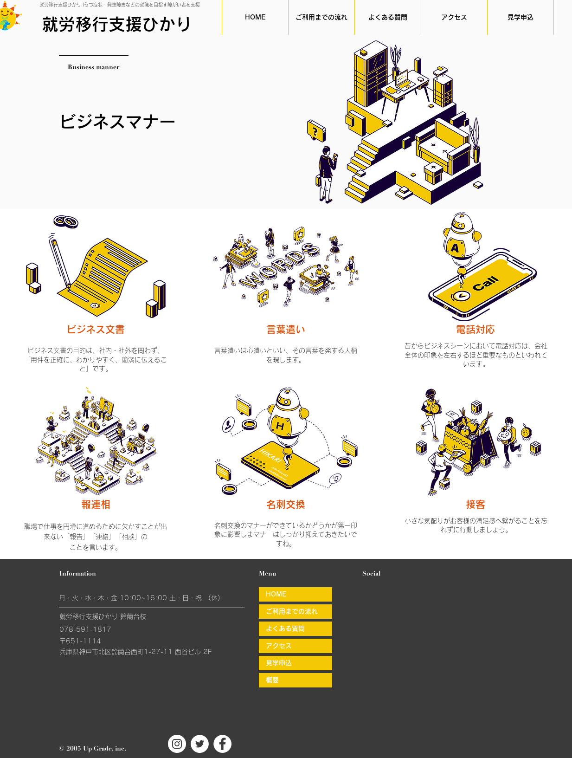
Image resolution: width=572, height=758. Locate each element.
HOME (276, 594)
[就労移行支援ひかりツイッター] (200, 744)
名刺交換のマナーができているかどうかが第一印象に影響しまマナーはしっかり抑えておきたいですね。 (285, 534)
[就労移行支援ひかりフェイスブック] (222, 744)
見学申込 (279, 663)
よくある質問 (285, 628)
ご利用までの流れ (292, 611)
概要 (272, 680)
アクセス (279, 645)
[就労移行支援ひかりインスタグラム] (177, 744)
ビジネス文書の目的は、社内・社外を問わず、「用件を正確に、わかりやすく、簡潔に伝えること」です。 (95, 359)
